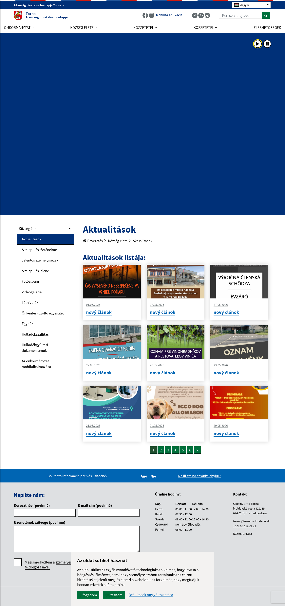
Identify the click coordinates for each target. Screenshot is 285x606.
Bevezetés (93, 240)
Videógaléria (32, 292)
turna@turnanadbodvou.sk (251, 521)
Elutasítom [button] (114, 595)
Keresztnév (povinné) (32, 505)
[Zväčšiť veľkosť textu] (207, 15)
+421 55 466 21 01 (244, 526)
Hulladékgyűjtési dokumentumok (35, 347)
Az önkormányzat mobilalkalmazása (36, 364)
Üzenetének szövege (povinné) (39, 522)
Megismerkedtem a (54, 565)
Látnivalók (30, 302)
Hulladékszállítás (35, 334)
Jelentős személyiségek (40, 260)
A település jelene (35, 270)
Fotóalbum (30, 281)
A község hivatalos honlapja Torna (39, 5)
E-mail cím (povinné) (95, 505)
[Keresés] (266, 15)
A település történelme (39, 249)
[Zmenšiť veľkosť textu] (195, 15)
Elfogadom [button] (88, 595)
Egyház (27, 323)
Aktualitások (31, 239)
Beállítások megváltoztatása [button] (151, 595)
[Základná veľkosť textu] (201, 15)
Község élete (28, 228)
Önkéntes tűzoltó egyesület (43, 313)
